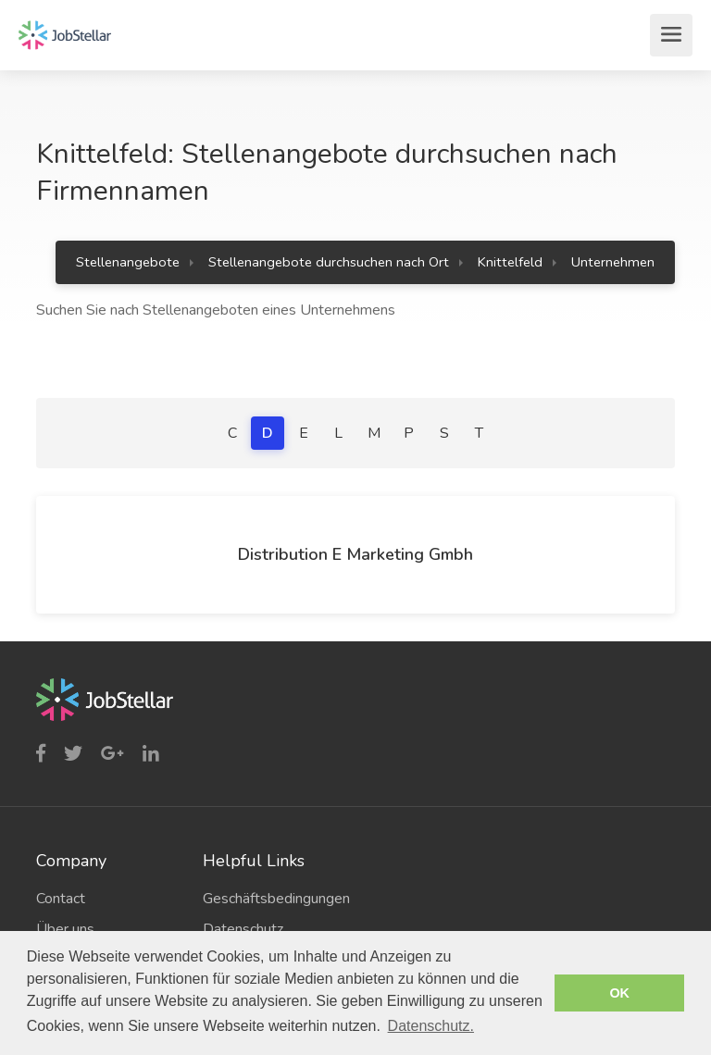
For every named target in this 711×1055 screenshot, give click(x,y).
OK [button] (619, 993)
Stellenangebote (128, 262)
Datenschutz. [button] (431, 1026)
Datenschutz (243, 929)
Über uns (65, 929)
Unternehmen (613, 262)
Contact (60, 898)
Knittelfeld (510, 262)
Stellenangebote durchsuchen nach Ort (328, 262)
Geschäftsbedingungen (272, 898)
